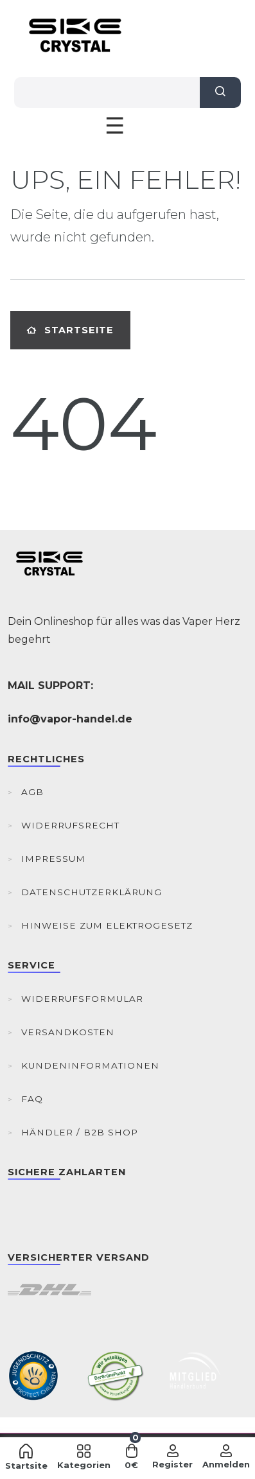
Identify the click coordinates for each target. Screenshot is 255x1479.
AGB (32, 792)
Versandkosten (67, 1032)
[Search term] (107, 92)
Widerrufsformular (82, 998)
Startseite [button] (70, 330)
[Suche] (220, 92)
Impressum (53, 858)
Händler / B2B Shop (79, 1132)
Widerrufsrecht (70, 825)
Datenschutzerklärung (91, 892)
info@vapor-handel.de (70, 719)
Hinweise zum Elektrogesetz (107, 925)
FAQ (32, 1099)
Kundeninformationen (90, 1065)
